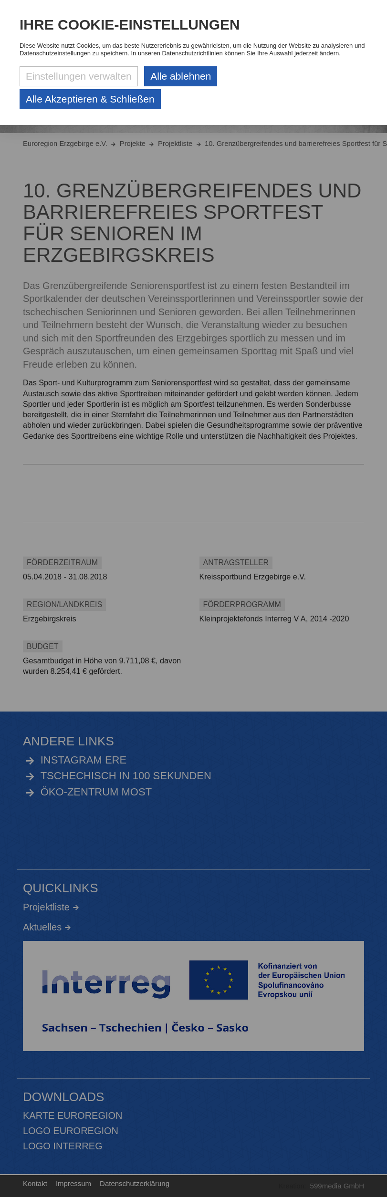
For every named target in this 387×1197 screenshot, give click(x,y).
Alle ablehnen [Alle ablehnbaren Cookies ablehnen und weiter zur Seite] (180, 76)
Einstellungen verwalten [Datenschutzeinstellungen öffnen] (79, 76)
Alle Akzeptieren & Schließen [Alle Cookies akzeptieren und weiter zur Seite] (90, 98)
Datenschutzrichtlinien (192, 53)
